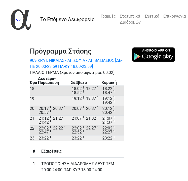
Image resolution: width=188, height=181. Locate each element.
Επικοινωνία (174, 16)
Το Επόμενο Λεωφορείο (67, 19)
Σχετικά (152, 16)
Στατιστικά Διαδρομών (130, 19)
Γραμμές (108, 16)
